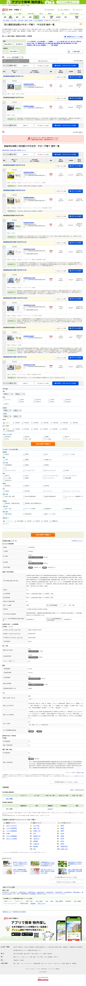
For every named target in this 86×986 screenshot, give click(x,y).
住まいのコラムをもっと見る (67, 882)
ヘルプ (38, 968)
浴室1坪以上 (8, 480)
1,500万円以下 (31, 892)
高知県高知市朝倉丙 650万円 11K (13, 76)
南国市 (62, 828)
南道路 (27, 465)
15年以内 (45, 422)
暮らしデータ (41, 903)
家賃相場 (33, 903)
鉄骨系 (27, 454)
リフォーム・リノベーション (72, 439)
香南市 (62, 831)
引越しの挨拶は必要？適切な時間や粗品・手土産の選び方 (75, 871)
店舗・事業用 (59, 901)
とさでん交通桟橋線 (11, 836)
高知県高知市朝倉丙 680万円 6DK (13, 97)
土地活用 (22, 960)
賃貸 (52, 901)
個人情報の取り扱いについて (20, 950)
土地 (47, 901)
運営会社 (58, 968)
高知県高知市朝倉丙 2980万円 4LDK (14, 190)
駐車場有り (8, 436)
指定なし (8, 422)
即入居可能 (33, 893)
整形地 (47, 465)
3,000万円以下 (50, 892)
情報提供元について (7, 911)
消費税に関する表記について (34, 950)
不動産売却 (15, 960)
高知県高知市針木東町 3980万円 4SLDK (15, 298)
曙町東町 (35, 846)
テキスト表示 (15, 61)
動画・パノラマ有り (50, 514)
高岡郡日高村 (64, 846)
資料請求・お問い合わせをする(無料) (65, 65)
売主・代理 (28, 439)
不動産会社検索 (36, 963)
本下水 (7, 439)
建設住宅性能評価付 (50, 496)
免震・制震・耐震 (10, 496)
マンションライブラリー (26, 963)
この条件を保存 (76, 51)
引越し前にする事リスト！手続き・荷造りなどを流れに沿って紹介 (47, 871)
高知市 (62, 825)
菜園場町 (35, 841)
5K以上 (7, 404)
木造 (46, 454)
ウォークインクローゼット (52, 475)
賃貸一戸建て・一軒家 (29, 953)
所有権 (7, 491)
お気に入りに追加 (43, 65)
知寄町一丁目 (36, 831)
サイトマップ (51, 968)
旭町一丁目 (36, 828)
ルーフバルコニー (50, 478)
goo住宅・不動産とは (18, 947)
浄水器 (67, 470)
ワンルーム (8, 399)
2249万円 (50, 809)
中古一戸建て (39, 901)
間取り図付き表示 (43, 61)
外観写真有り (28, 514)
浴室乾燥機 (68, 478)
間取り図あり (77, 892)
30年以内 (75, 422)
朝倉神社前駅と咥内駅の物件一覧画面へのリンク (14, 150)
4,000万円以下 (59, 892)
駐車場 (44, 953)
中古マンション (25, 957)
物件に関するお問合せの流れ (55, 947)
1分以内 (17, 429)
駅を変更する (19, 44)
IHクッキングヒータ (50, 470)
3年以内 (17, 422)
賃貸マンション (38, 953)
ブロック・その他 (69, 454)
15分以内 (55, 429)
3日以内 (37, 521)
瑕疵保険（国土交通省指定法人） (34, 503)
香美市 (62, 843)
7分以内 (36, 429)
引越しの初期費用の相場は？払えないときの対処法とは (20, 871)
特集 (14, 963)
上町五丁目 (36, 838)
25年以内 (65, 422)
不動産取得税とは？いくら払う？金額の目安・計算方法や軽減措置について (47, 864)
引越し (18, 963)
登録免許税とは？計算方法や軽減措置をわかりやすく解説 (75, 864)
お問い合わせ (44, 968)
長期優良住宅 (68, 508)
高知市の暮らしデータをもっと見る (67, 782)
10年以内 (36, 422)
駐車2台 (27, 436)
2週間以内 (55, 521)
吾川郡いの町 (64, 849)
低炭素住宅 (48, 508)
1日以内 (29, 521)
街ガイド (50, 963)
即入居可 (27, 491)
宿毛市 (62, 841)
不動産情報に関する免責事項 (19, 911)
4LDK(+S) (68, 401)
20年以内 (55, 422)
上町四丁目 (36, 843)
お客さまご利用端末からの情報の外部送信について (36, 947)
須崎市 (62, 836)
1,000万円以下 (22, 892)
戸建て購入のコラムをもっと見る (67, 877)
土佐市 (62, 833)
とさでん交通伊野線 (11, 828)
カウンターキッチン (10, 470)
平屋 (6, 459)
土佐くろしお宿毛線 (11, 838)
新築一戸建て (33, 957)
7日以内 (46, 521)
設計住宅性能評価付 (30, 496)
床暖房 (27, 478)
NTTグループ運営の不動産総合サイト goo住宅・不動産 (15, 5)
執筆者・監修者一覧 (66, 963)
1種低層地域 (8, 465)
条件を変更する (14, 51)
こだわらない (9, 521)
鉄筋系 (7, 454)
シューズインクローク (71, 475)
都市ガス (67, 436)
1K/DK (22, 399)
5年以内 (26, 422)
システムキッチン (30, 470)
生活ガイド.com (80, 772)
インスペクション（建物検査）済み (74, 497)
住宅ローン (56, 957)
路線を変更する (8, 44)
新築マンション (16, 957)
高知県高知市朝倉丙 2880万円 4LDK (14, 165)
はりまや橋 (36, 825)
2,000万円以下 (41, 892)
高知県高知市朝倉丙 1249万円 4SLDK (14, 327)
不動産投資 (49, 957)
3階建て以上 (48, 459)
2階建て (47, 436)
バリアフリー (48, 491)
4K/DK (52, 401)
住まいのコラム (57, 963)
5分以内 (26, 429)
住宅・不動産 (77, 901)
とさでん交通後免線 (11, 831)
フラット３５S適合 (30, 508)
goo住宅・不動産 (5, 947)
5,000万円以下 (68, 892)
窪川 (34, 833)
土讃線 (8, 833)
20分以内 (64, 429)
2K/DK (52, 399)
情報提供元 (65, 947)
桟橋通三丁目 (36, 836)
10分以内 (45, 429)
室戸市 (62, 838)
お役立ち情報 (4, 963)
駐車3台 (47, 485)
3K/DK (22, 401)
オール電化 (48, 439)
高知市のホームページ (77, 540)
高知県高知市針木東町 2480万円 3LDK (15, 242)
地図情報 (74, 963)
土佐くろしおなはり (11, 825)
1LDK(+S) (38, 399)
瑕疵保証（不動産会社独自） (12, 503)
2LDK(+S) (68, 399)
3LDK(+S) (38, 401)
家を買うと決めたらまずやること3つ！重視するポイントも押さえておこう (20, 864)
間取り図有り (8, 514)
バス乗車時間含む (10, 431)
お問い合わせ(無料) (75, 77)
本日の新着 (20, 521)
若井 (34, 849)
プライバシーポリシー (31, 968)
